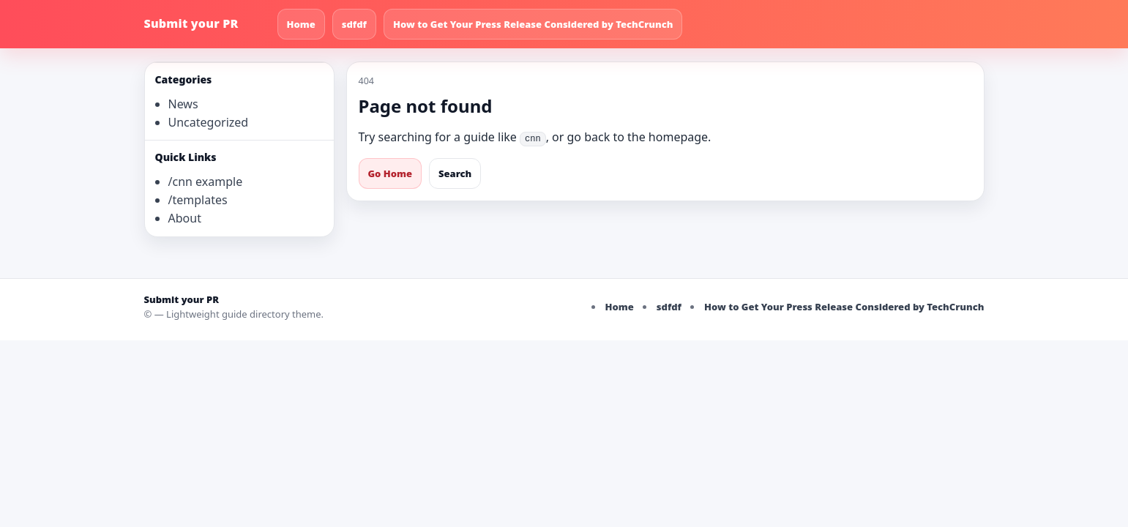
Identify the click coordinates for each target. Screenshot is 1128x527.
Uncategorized (208, 122)
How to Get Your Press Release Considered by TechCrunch (533, 24)
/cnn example (205, 181)
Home (301, 24)
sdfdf (354, 24)
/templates (198, 200)
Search (454, 173)
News (183, 104)
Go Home (390, 173)
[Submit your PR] (206, 24)
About (184, 218)
